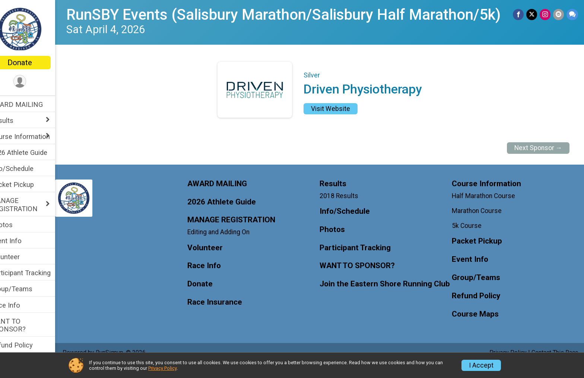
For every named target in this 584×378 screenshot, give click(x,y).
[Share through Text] (572, 14)
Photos (17, 225)
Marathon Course (481, 222)
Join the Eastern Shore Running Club (383, 300)
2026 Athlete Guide (34, 152)
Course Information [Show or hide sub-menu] (36, 136)
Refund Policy (27, 345)
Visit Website (338, 120)
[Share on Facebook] (519, 14)
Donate (35, 62)
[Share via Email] (558, 14)
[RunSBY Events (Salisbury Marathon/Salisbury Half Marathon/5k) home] (35, 29)
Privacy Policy (162, 368)
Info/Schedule (27, 168)
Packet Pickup (28, 184)
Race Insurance (226, 314)
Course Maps (479, 326)
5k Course (471, 237)
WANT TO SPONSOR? (23, 325)
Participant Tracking (36, 273)
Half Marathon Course (487, 207)
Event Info (21, 241)
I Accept (481, 365)
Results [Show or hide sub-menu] (17, 120)
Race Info (21, 305)
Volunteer (20, 257)
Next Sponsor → (538, 159)
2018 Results (346, 207)
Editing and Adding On (230, 244)
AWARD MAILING (32, 104)
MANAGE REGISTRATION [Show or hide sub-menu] (29, 204)
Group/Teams (27, 289)
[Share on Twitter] (532, 14)
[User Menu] (35, 82)
